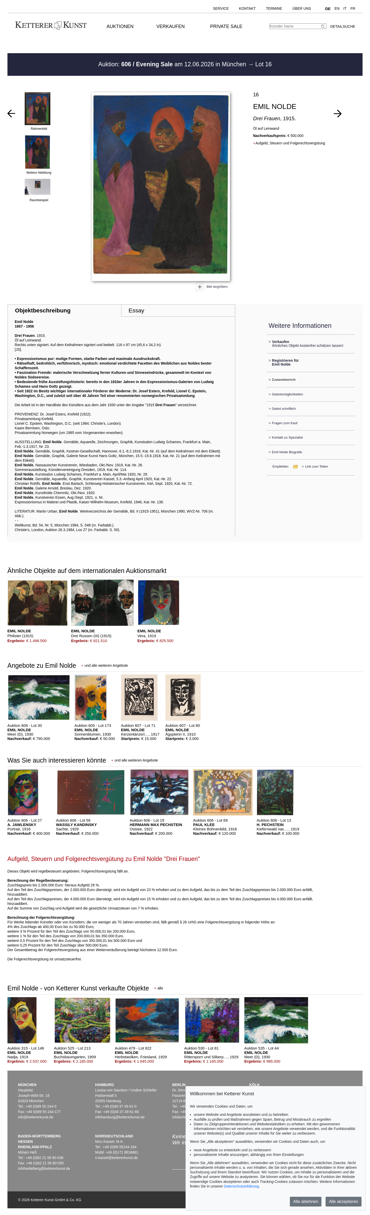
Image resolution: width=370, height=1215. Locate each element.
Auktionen (120, 26)
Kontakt (247, 8)
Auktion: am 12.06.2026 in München (173, 64)
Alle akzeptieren (343, 1201)
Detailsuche (342, 26)
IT (344, 8)
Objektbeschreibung (42, 310)
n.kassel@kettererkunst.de (116, 1158)
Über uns (301, 8)
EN (337, 8)
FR (352, 8)
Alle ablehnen (305, 1201)
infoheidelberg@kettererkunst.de (44, 1168)
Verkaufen (170, 26)
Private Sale (226, 26)
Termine (274, 8)
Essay (136, 310)
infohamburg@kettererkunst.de (119, 1117)
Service (221, 8)
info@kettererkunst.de (35, 1117)
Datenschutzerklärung (241, 1186)
